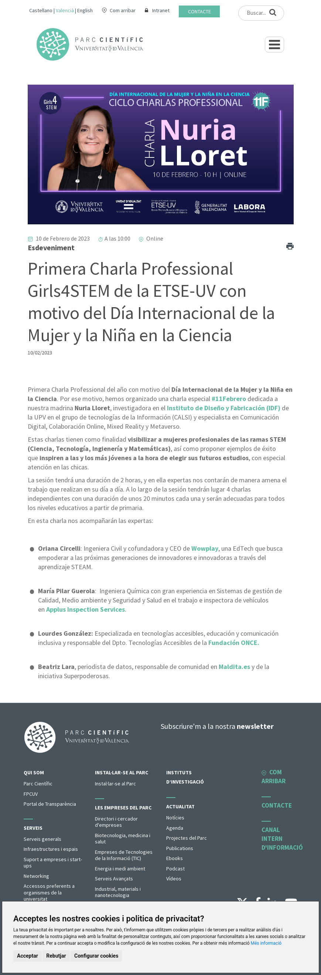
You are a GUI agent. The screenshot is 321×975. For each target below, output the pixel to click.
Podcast (175, 868)
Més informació (265, 943)
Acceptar (27, 956)
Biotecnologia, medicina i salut (122, 838)
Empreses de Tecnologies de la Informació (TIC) (124, 855)
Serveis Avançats (114, 878)
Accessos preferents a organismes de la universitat (49, 892)
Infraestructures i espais (51, 849)
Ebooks (174, 858)
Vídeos (173, 878)
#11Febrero (229, 398)
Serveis (33, 828)
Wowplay (204, 548)
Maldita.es (234, 666)
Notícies (175, 817)
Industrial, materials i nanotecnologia (118, 892)
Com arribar (123, 10)
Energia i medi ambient (120, 868)
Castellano (40, 10)
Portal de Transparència (50, 804)
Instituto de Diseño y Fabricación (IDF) (223, 408)
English (85, 10)
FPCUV (31, 794)
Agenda (174, 828)
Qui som (34, 772)
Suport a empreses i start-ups (53, 862)
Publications (179, 848)
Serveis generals (42, 839)
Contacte (199, 11)
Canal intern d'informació (282, 839)
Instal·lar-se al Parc (121, 772)
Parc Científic (38, 783)
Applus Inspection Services (85, 609)
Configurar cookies (96, 956)
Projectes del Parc (186, 838)
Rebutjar (56, 956)
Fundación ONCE (232, 642)
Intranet (161, 10)
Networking (36, 876)
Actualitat (180, 806)
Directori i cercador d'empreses (116, 822)
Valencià (65, 10)
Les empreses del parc (123, 807)
